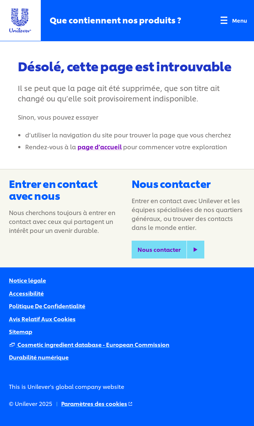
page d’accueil (99, 146)
